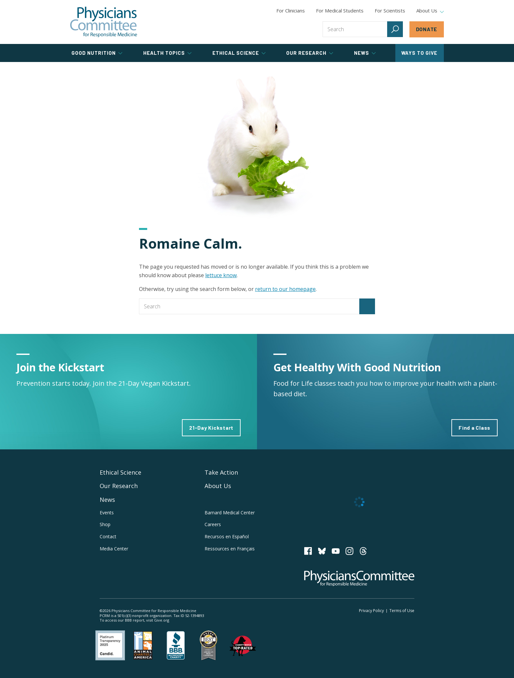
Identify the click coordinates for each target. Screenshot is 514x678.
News (107, 499)
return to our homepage (285, 289)
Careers (213, 524)
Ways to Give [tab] (419, 53)
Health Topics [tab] (167, 53)
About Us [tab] (430, 11)
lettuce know (221, 275)
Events (107, 512)
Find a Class (474, 427)
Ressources (230, 548)
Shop (105, 524)
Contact (108, 536)
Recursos (227, 536)
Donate (427, 29)
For (340, 10)
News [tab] (365, 53)
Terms (401, 610)
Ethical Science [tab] (239, 53)
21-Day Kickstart (211, 427)
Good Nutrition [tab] (96, 53)
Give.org (161, 620)
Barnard (230, 512)
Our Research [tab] (309, 53)
